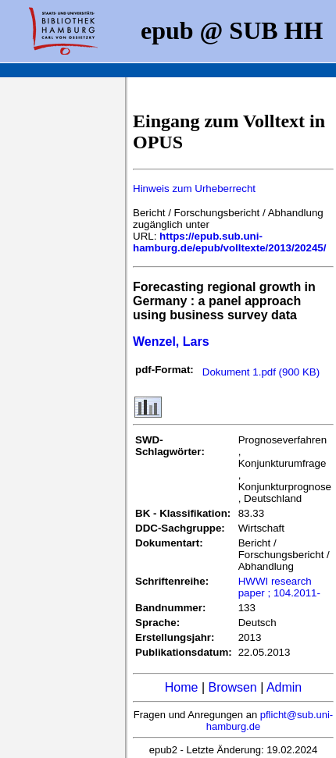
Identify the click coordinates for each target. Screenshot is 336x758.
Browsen (232, 687)
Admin (284, 687)
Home (181, 687)
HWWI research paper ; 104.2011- (279, 587)
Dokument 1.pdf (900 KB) (261, 372)
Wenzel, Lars (171, 341)
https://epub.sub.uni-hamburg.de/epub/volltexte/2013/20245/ (229, 242)
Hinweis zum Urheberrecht (194, 188)
